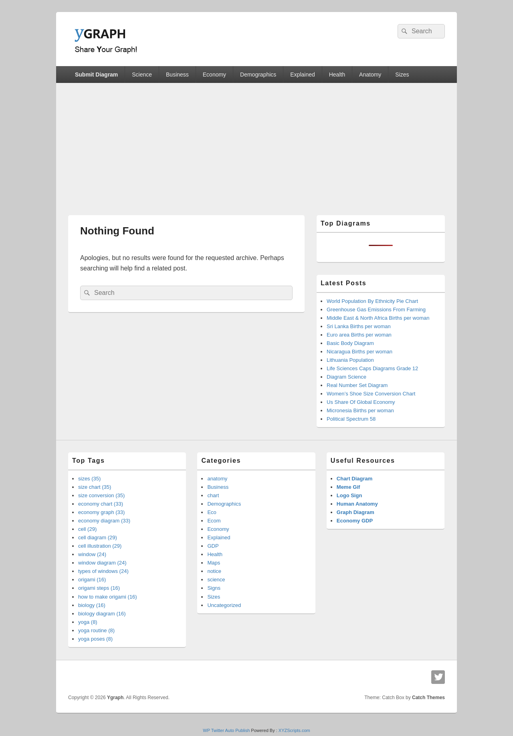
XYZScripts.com (294, 730)
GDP (212, 546)
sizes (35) (89, 479)
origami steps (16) (99, 588)
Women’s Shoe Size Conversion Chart (371, 394)
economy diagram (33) (104, 521)
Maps (213, 563)
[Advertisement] (256, 143)
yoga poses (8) (95, 639)
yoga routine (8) (96, 630)
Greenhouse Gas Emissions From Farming (376, 309)
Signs (213, 588)
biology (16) (91, 605)
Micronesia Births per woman (360, 410)
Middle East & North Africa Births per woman (378, 318)
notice (214, 571)
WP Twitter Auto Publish (226, 730)
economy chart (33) (100, 504)
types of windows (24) (103, 571)
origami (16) (92, 580)
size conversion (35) (101, 495)
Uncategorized (224, 605)
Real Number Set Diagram (357, 385)
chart (213, 495)
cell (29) (87, 529)
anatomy (217, 479)
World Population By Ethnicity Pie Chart (372, 301)
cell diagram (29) (97, 537)
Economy (214, 74)
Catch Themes (428, 697)
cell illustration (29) (99, 546)
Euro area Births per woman (359, 335)
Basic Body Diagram (350, 343)
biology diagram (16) (102, 614)
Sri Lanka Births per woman (359, 326)
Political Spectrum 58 (351, 419)
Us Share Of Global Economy (361, 402)
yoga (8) (87, 622)
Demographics (258, 74)
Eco (211, 512)
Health (337, 74)
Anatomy (370, 74)
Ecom (213, 521)
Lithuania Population (350, 360)
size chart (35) (94, 487)
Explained (302, 74)
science (216, 580)
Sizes (402, 74)
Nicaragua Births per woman (359, 352)
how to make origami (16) (107, 597)
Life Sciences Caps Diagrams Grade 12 (372, 368)
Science (142, 74)
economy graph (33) (101, 512)
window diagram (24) (102, 563)
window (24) (92, 554)
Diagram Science (346, 377)
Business (177, 74)
